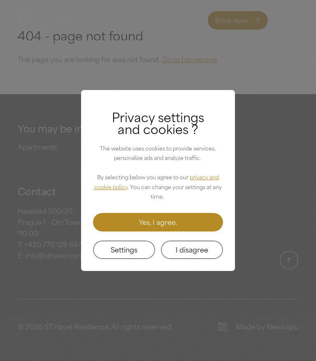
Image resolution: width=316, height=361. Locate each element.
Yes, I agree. (158, 221)
